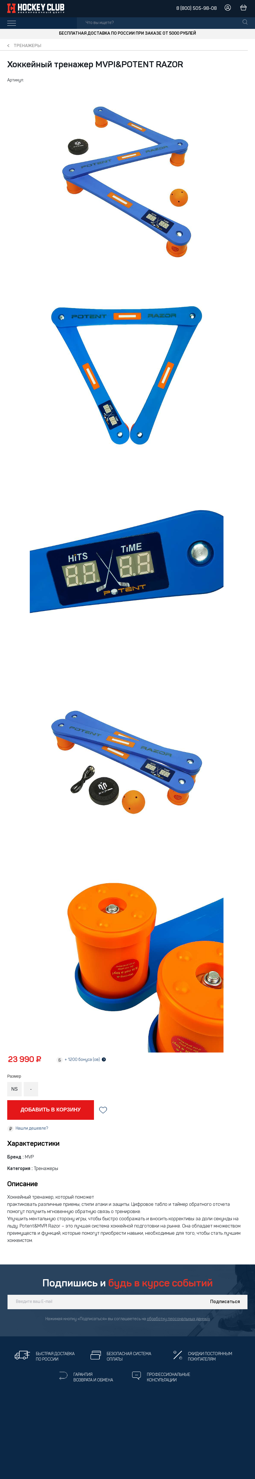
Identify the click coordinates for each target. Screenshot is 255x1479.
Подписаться (225, 1302)
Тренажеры (27, 46)
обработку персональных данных (178, 1319)
